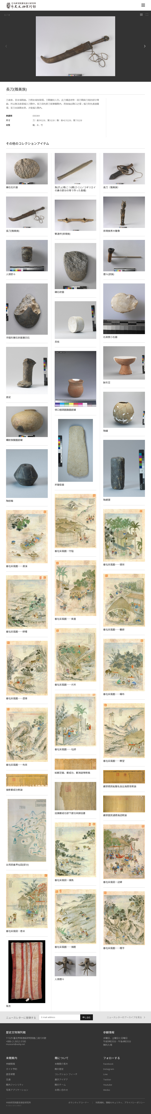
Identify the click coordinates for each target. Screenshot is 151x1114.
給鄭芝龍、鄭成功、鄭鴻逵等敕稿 (72, 772)
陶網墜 (106, 499)
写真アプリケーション (17, 1089)
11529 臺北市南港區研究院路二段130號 (26, 1038)
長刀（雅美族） (111, 187)
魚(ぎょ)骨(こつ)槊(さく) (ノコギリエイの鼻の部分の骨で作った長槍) (75, 189)
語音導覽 (10, 1074)
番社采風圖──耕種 (16, 631)
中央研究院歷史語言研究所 (18, 1103)
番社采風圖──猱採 (113, 564)
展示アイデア (61, 1079)
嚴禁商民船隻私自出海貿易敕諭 (119, 786)
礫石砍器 (59, 292)
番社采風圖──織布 (113, 694)
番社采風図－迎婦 (112, 882)
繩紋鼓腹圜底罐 (14, 440)
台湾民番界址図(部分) (17, 864)
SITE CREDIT (17, 1106)
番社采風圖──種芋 (113, 948)
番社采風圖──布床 (16, 764)
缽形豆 (106, 382)
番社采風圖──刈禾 (65, 684)
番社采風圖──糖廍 (113, 629)
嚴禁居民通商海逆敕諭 (115, 815)
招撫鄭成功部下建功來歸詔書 (70, 813)
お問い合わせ (61, 1089)
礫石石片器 (12, 187)
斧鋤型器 (59, 484)
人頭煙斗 (59, 979)
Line (105, 1074)
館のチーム (60, 1084)
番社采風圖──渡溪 (16, 566)
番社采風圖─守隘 (64, 551)
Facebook (108, 1063)
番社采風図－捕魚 (64, 880)
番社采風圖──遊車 (16, 698)
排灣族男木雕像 (111, 231)
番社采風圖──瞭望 (113, 761)
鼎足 (8, 397)
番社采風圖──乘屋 (65, 619)
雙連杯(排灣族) (62, 233)
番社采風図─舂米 (15, 931)
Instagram (108, 1068)
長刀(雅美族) (12, 231)
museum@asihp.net (15, 1044)
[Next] (144, 46)
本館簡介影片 (61, 1063)
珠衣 (8, 1006)
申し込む (86, 1017)
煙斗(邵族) (108, 274)
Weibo (106, 1089)
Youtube (107, 1084)
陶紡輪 (9, 500)
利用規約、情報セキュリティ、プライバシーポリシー (120, 1102)
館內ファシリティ (15, 1084)
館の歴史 (59, 1068)
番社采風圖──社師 (65, 749)
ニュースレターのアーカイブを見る (126, 1017)
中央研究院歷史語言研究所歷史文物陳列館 (21, 5)
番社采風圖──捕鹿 (65, 947)
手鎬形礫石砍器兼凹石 (18, 337)
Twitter (107, 1079)
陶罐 (105, 430)
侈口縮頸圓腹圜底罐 (65, 409)
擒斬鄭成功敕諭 (14, 789)
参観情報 (10, 1063)
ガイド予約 (11, 1068)
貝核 (57, 341)
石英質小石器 (110, 337)
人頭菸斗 (10, 274)
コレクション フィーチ (66, 1074)
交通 (8, 1079)
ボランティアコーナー (78, 1102)
